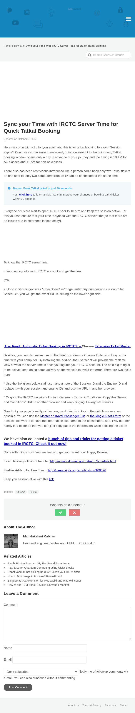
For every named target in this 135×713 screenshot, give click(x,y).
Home (7, 45)
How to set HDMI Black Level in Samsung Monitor (38, 584)
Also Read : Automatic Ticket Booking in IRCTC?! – (43, 346)
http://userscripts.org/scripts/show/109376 (77, 470)
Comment (10, 604)
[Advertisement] (67, 93)
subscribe (39, 678)
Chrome (20, 492)
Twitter (124, 705)
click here (25, 194)
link (51, 479)
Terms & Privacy (91, 705)
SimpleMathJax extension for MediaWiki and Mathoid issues (44, 580)
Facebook (110, 705)
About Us (73, 705)
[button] (60, 512)
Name (8, 648)
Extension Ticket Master (113, 346)
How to (18, 45)
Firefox (33, 492)
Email (8, 659)
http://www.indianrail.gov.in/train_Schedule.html (83, 461)
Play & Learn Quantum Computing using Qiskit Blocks (41, 567)
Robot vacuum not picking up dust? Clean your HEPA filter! (44, 571)
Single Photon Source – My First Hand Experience (38, 563)
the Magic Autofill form (105, 416)
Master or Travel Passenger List (62, 416)
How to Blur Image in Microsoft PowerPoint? (35, 576)
